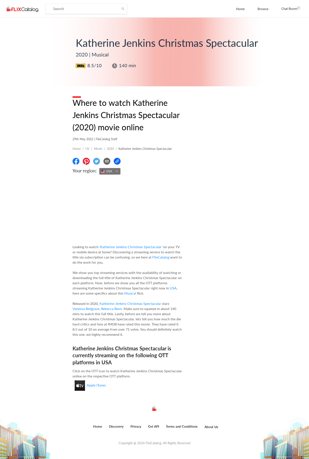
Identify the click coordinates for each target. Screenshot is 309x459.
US (87, 148)
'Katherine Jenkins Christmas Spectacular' (130, 247)
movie (98, 148)
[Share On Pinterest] (86, 161)
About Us (211, 427)
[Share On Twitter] (96, 161)
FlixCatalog (160, 257)
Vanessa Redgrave (86, 309)
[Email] (106, 161)
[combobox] (110, 171)
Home (240, 9)
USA (173, 288)
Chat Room (290, 8)
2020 (110, 148)
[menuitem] (240, 9)
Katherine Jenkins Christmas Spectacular (130, 303)
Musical (130, 293)
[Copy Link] (117, 161)
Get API (153, 426)
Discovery (116, 426)
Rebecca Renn (111, 309)
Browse (263, 9)
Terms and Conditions (182, 426)
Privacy (135, 426)
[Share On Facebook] (76, 161)
